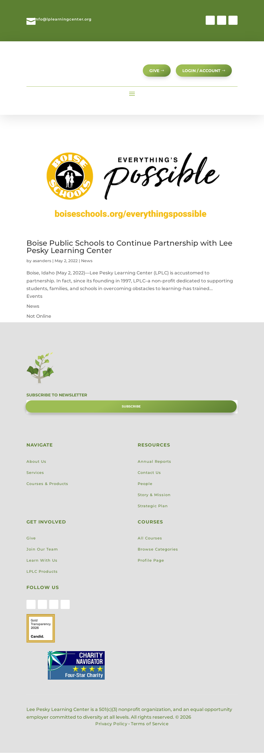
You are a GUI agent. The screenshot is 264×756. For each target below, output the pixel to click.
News (86, 263)
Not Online (38, 319)
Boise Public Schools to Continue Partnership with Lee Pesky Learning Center (129, 250)
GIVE (151, 71)
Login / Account (200, 71)
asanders (42, 263)
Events (34, 299)
